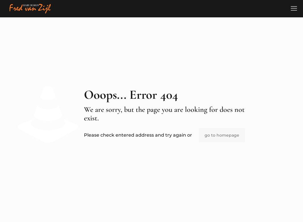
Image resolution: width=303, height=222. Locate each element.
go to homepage (222, 135)
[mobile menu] (294, 8)
